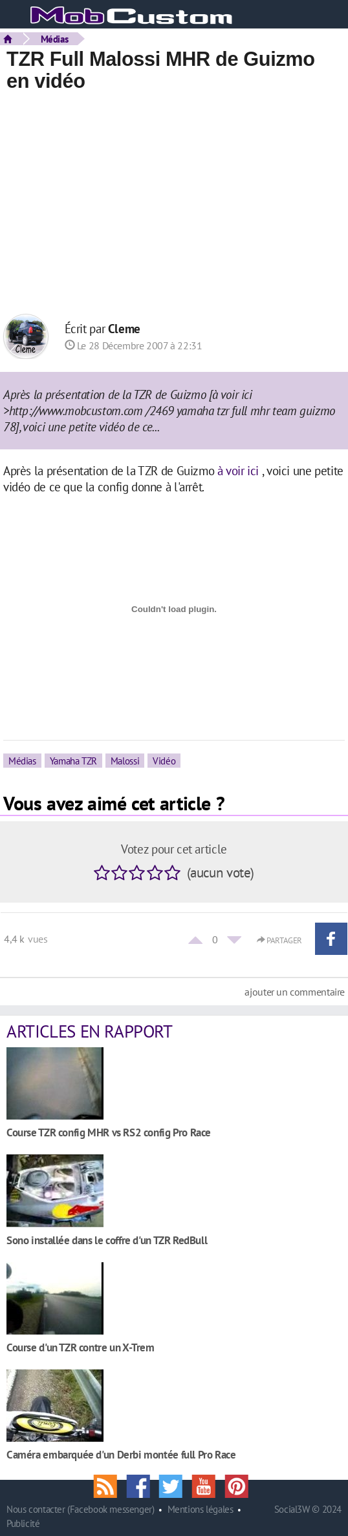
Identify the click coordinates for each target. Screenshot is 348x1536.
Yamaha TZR (73, 760)
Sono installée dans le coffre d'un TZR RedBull (106, 1240)
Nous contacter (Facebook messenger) (80, 1509)
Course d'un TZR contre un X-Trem (80, 1347)
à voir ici (238, 470)
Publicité (23, 1523)
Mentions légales (201, 1509)
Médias (55, 38)
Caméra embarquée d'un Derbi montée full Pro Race (121, 1454)
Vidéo (164, 760)
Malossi (125, 760)
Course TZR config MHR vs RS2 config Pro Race (108, 1132)
